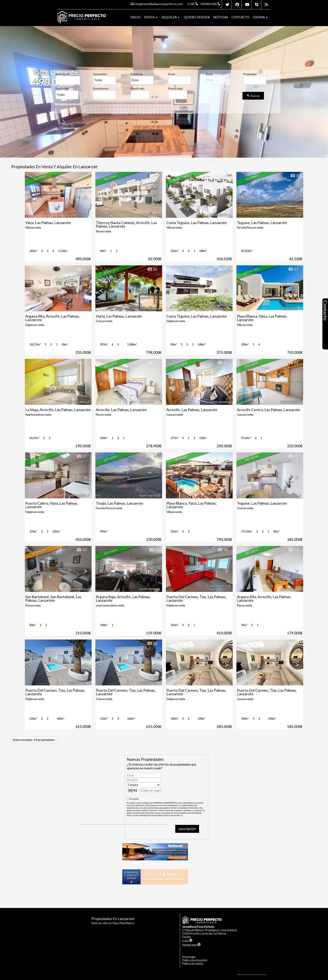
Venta (150, 17)
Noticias (220, 17)
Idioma (260, 17)
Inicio (135, 17)
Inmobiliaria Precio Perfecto (198, 926)
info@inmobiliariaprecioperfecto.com (158, 4)
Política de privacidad (152, 798)
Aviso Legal (188, 956)
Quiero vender (197, 17)
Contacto (240, 17)
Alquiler (170, 17)
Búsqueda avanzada (68, 104)
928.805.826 (191, 945)
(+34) (187, 941)
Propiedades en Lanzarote (112, 918)
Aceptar (147, 798)
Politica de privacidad (194, 960)
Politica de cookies (192, 963)
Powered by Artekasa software (251, 974)
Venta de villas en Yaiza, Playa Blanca (112, 923)
